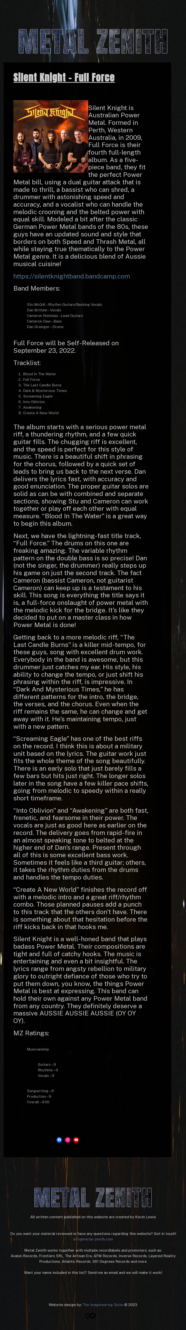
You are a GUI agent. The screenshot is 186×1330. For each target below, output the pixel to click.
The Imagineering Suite (103, 1304)
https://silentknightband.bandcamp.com (71, 276)
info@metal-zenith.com (93, 1239)
